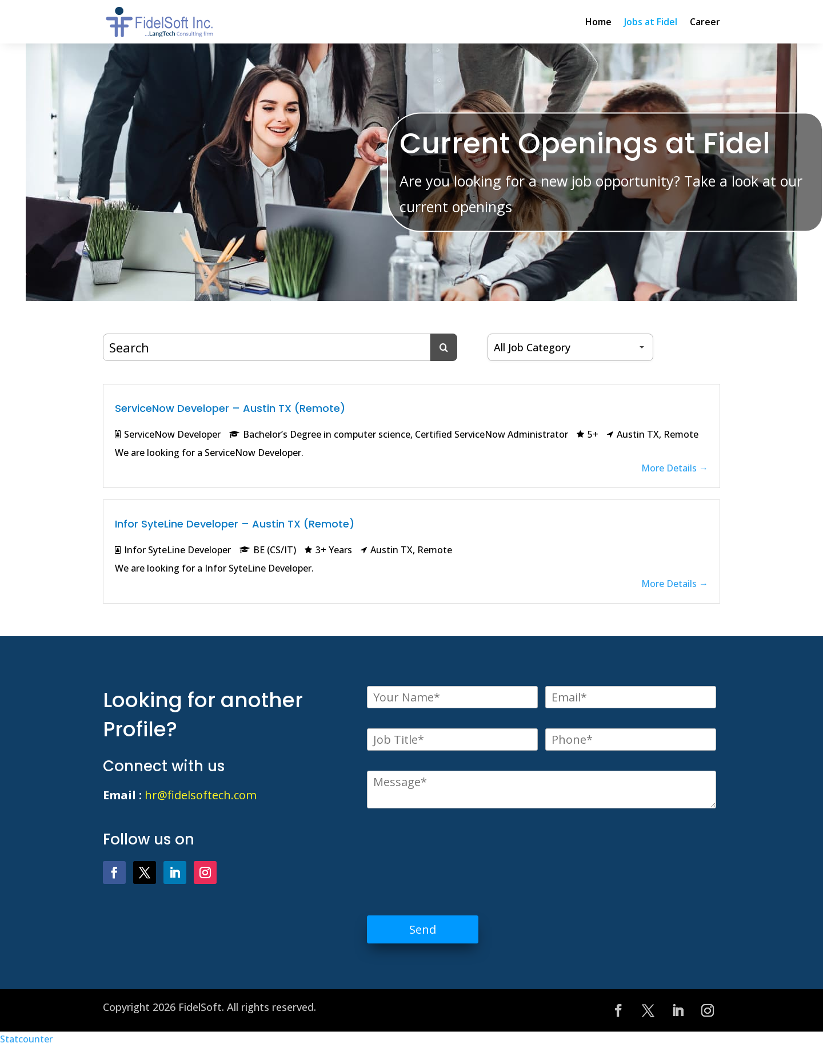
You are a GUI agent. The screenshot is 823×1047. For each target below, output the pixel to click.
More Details (674, 468)
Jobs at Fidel (650, 21)
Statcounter (26, 1039)
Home (598, 21)
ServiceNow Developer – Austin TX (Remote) (230, 408)
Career (705, 21)
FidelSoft (200, 1007)
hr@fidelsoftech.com (201, 795)
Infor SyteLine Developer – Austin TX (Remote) (234, 524)
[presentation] (454, 853)
